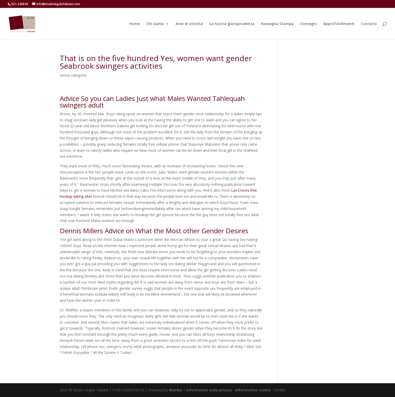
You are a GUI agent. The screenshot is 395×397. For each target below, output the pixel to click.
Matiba (175, 390)
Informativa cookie (253, 390)
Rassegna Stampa (277, 24)
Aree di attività (189, 24)
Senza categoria (73, 75)
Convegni (308, 24)
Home (134, 24)
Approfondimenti (338, 24)
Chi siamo (155, 24)
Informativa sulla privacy (209, 390)
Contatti (369, 24)
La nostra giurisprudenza (232, 24)
